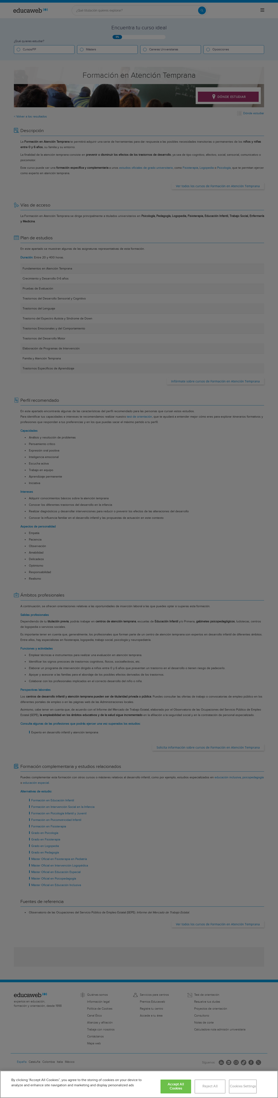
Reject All (210, 1086)
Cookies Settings (243, 1086)
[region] (139, 1084)
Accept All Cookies (176, 1086)
